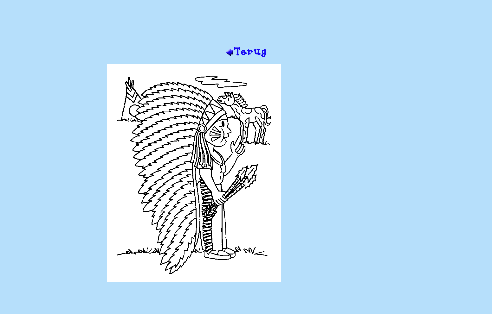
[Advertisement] (246, 25)
